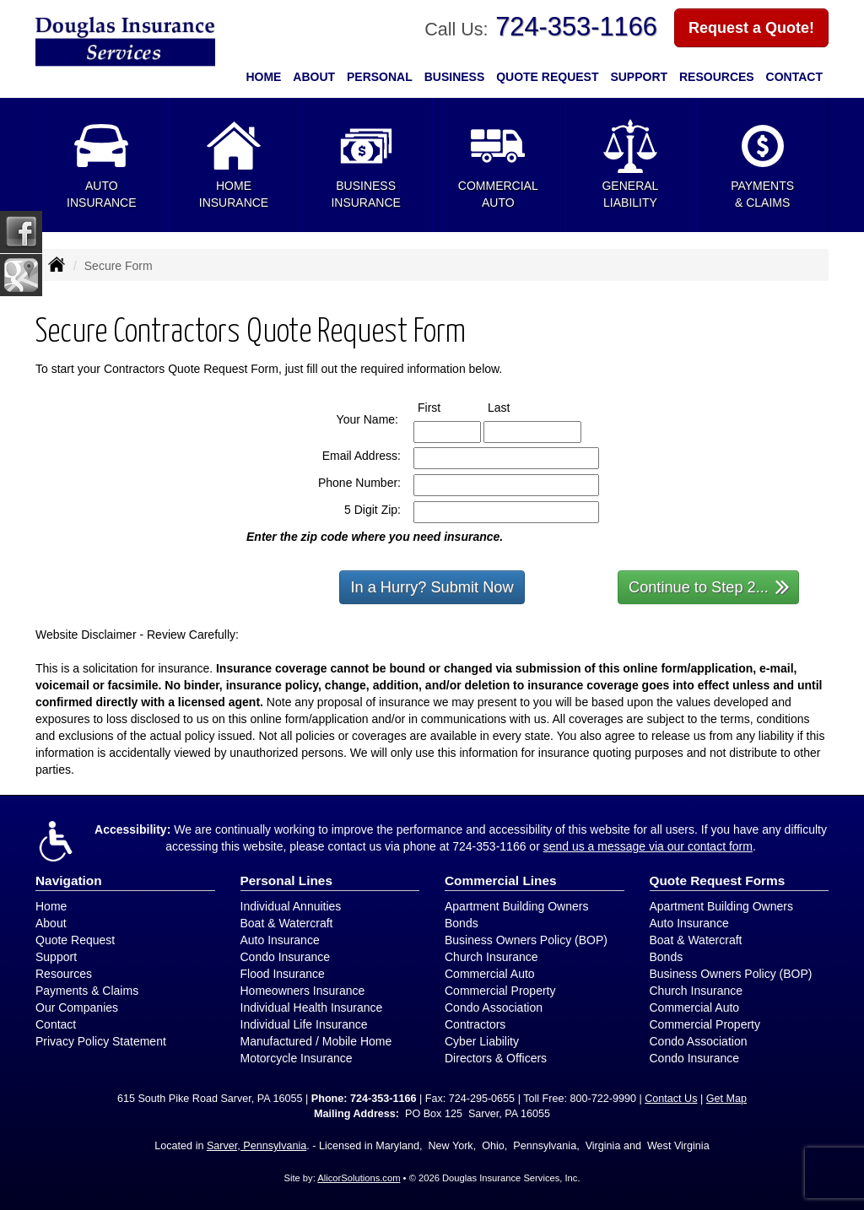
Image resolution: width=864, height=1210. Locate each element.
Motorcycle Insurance (296, 1058)
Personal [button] (380, 77)
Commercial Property (500, 990)
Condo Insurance (285, 957)
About (314, 77)
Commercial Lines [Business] (501, 880)
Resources (63, 973)
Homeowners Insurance (302, 990)
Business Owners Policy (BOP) (526, 940)
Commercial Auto (490, 973)
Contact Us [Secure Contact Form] (671, 1099)
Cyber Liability (482, 1041)
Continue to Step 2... (709, 586)
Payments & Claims (86, 990)
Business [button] (454, 77)
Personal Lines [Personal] (286, 880)
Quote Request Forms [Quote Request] (718, 880)
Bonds (461, 923)
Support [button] (638, 77)
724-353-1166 (576, 26)
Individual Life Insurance (304, 1024)
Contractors (475, 1024)
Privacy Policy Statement (100, 1041)
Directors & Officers (496, 1058)
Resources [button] (716, 77)
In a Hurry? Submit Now (431, 587)
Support (56, 957)
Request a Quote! (751, 27)
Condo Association (494, 1007)
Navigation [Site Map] (68, 880)
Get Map (726, 1099)
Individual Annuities (291, 906)
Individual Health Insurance (311, 1007)
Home (263, 77)
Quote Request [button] (547, 77)
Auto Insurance (280, 940)
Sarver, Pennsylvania (256, 1146)
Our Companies (76, 1007)
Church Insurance (491, 957)
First (445, 406)
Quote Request (75, 940)
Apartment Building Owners (516, 906)
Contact (794, 77)
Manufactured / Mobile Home (316, 1041)
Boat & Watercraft (286, 923)
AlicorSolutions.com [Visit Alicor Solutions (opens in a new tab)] (358, 1178)
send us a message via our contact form (648, 846)
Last (514, 406)
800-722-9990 (602, 1099)
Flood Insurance (282, 973)
